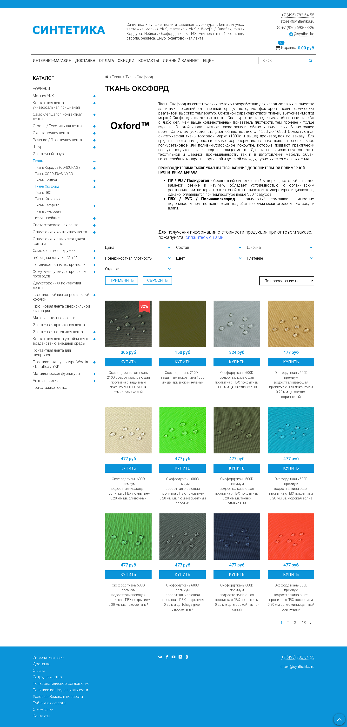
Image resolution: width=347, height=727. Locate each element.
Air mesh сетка (46, 380)
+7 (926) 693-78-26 (295, 27)
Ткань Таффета (47, 205)
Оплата (106, 60)
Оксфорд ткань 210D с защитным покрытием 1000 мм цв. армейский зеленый (182, 377)
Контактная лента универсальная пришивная (56, 105)
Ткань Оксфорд (47, 186)
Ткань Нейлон (46, 180)
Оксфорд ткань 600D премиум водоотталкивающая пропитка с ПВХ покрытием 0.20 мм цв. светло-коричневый (291, 385)
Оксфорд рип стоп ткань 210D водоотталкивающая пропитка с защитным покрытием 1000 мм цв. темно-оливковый (128, 382)
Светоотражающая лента (55, 225)
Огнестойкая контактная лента (60, 232)
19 (304, 622)
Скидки (126, 60)
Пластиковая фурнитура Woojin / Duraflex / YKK (60, 364)
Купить (128, 362)
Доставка (85, 60)
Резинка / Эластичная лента (57, 140)
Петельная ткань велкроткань (59, 264)
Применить (121, 280)
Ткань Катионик (47, 199)
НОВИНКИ (41, 89)
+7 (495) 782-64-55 (297, 15)
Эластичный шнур (48, 154)
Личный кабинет (181, 60)
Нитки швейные (46, 218)
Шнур (37, 147)
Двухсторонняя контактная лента (57, 285)
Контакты (148, 60)
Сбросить (157, 280)
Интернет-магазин (52, 60)
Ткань (38, 161)
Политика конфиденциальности (60, 690)
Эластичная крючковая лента (59, 325)
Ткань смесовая (48, 211)
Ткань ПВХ (43, 193)
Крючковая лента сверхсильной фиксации (61, 308)
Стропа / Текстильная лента (57, 126)
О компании (43, 709)
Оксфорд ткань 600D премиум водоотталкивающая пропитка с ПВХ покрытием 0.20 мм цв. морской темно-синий (237, 597)
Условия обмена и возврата (58, 696)
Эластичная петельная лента (58, 332)
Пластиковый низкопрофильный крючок (61, 297)
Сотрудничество (47, 677)
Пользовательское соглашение (61, 683)
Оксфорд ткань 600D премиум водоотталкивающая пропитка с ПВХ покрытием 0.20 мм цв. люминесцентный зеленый (183, 491)
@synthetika (301, 34)
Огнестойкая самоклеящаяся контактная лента (59, 241)
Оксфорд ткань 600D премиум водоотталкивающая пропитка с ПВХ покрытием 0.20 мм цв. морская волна (291, 488)
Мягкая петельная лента (54, 318)
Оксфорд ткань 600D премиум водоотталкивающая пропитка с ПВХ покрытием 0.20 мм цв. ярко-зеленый (128, 594)
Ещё (208, 60)
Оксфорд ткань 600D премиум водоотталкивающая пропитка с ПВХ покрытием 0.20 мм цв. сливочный (128, 488)
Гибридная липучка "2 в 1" (55, 257)
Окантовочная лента (51, 133)
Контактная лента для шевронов (52, 352)
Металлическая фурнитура (56, 373)
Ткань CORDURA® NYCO (54, 174)
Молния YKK (43, 96)
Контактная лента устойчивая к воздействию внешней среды (60, 341)
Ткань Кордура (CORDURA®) (57, 167)
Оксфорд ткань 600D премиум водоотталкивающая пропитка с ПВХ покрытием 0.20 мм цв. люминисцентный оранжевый (291, 597)
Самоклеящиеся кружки (54, 250)
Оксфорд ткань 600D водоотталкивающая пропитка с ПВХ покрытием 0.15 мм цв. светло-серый (237, 380)
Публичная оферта (49, 703)
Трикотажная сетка (50, 387)
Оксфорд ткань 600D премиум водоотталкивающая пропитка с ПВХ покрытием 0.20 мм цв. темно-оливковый (237, 491)
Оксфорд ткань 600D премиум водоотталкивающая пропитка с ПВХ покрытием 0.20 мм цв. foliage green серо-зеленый (182, 597)
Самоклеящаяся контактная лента (57, 116)
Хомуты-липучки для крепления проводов (60, 273)
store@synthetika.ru (297, 21)
